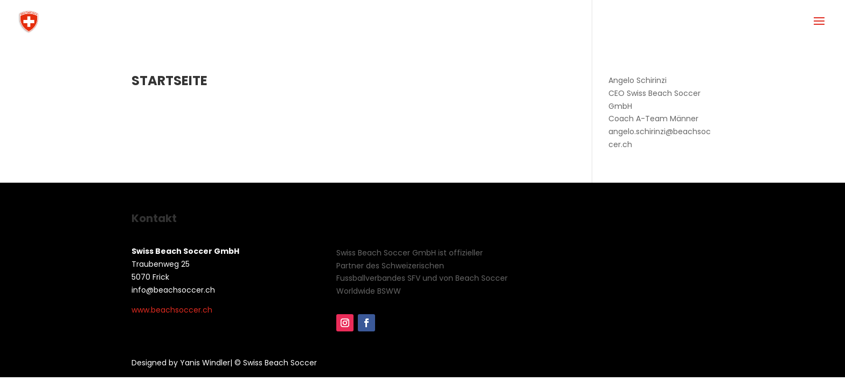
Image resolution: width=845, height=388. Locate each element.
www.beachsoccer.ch (171, 309)
